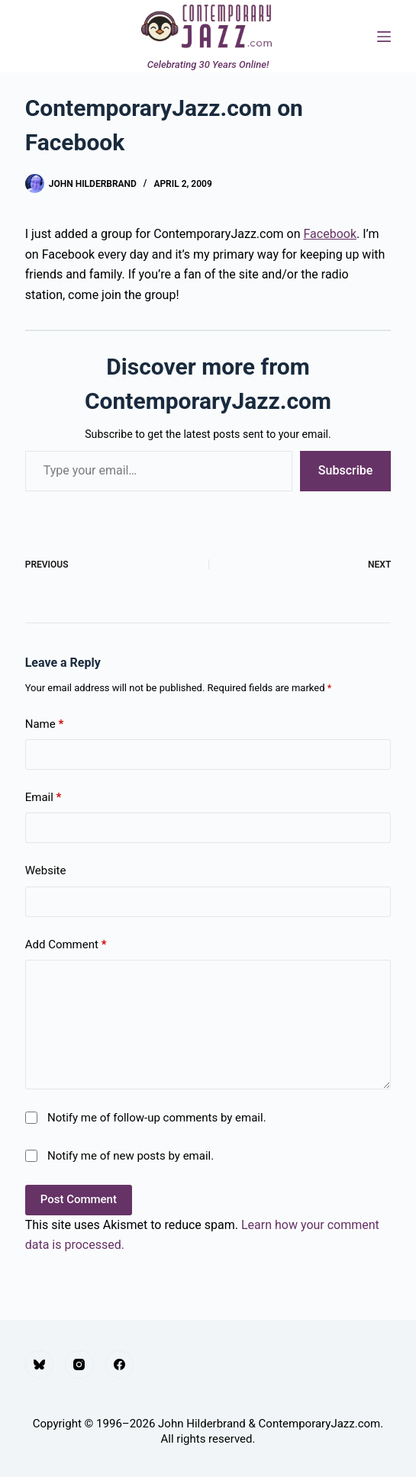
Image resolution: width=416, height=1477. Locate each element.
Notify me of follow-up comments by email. (156, 1118)
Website (45, 870)
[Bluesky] (39, 1364)
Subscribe (345, 470)
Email (43, 797)
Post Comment (78, 1199)
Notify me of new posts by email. (130, 1156)
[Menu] (384, 36)
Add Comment (66, 944)
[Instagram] (79, 1364)
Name (44, 724)
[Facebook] (119, 1364)
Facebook (330, 234)
